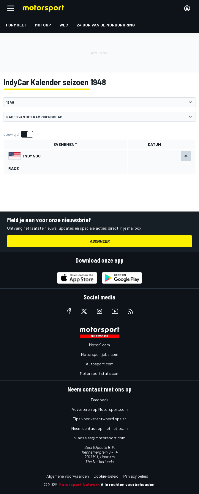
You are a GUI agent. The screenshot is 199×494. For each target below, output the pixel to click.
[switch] (18, 134)
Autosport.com (99, 363)
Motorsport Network (79, 484)
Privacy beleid (135, 476)
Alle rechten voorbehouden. (128, 484)
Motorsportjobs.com (99, 354)
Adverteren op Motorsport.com (100, 409)
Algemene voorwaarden (67, 476)
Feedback (99, 399)
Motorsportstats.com (99, 373)
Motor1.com (99, 344)
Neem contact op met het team (99, 428)
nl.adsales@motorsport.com (99, 437)
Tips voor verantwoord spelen (100, 418)
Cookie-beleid (106, 476)
